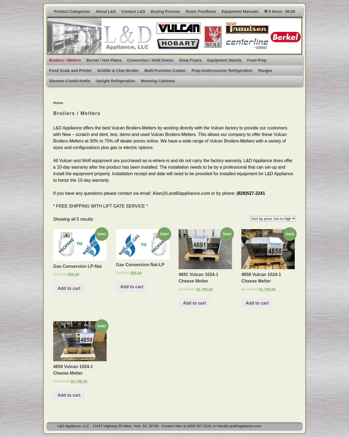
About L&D (105, 11)
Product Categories (72, 11)
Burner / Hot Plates (104, 60)
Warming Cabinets (158, 81)
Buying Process (165, 11)
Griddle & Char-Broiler (118, 70)
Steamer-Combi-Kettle (69, 81)
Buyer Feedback (201, 11)
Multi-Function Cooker (165, 70)
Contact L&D (133, 11)
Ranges (265, 70)
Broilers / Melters (65, 60)
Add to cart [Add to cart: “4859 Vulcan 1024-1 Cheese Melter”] (69, 395)
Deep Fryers (190, 60)
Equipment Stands (224, 60)
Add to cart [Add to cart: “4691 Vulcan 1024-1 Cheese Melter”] (194, 303)
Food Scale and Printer (70, 70)
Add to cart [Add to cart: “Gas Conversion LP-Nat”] (69, 288)
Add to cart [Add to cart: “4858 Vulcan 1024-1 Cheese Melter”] (257, 303)
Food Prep (256, 60)
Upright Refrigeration (115, 81)
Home (58, 103)
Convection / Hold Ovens (150, 60)
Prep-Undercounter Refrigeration (222, 70)
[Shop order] (273, 218)
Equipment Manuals (239, 11)
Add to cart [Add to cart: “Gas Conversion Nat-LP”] (131, 286)
